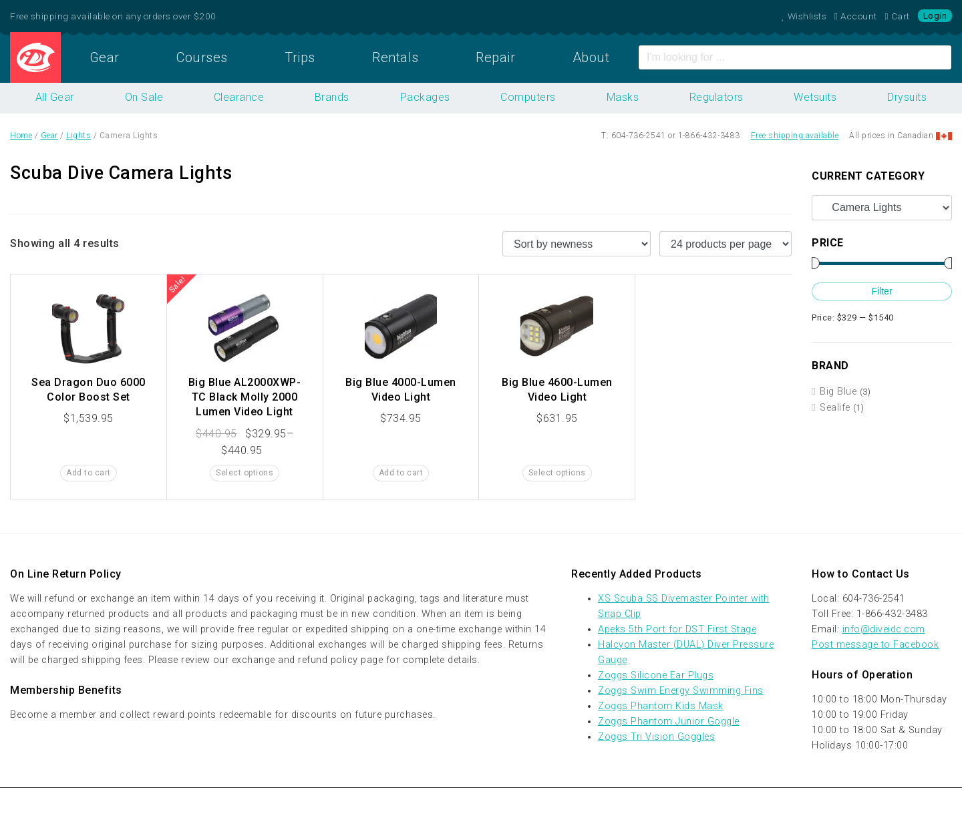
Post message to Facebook (875, 644)
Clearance (239, 97)
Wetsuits (815, 97)
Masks (623, 97)
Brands (332, 97)
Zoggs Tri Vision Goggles (656, 737)
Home (35, 57)
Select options (244, 472)
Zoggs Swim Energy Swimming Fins (681, 690)
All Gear (54, 97)
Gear (105, 57)
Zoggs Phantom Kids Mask (661, 706)
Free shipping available (795, 135)
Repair (495, 57)
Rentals (395, 57)
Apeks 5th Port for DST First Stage (677, 629)
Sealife (835, 407)
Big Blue (838, 391)
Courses (202, 57)
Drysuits (907, 97)
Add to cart (88, 472)
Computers (528, 97)
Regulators (716, 97)
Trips (300, 57)
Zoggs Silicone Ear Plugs (655, 675)
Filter (881, 291)
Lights (78, 135)
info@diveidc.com (883, 629)
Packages (425, 97)
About (591, 57)
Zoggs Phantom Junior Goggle (669, 721)
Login (935, 16)
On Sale (144, 97)
